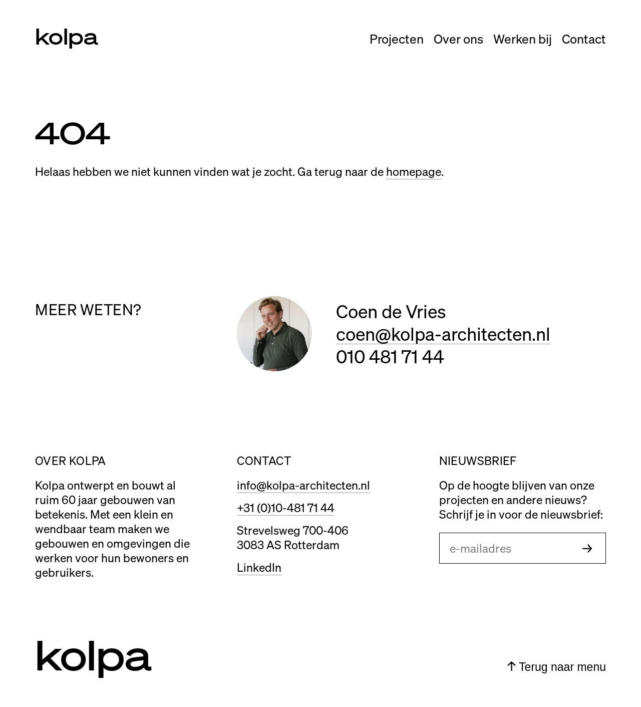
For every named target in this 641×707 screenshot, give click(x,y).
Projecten (397, 39)
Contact (584, 39)
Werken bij (522, 39)
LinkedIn (259, 567)
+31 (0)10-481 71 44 (286, 507)
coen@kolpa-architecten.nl (443, 333)
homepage (413, 171)
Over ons (458, 39)
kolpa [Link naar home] (66, 36)
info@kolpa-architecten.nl (303, 485)
